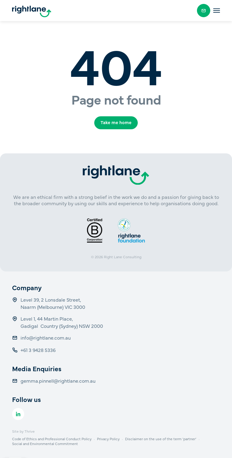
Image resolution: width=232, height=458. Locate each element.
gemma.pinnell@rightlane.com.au (58, 380)
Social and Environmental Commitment (45, 443)
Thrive (29, 431)
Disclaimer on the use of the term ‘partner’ (160, 438)
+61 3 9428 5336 (39, 350)
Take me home (116, 122)
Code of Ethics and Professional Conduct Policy (52, 438)
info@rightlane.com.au (46, 337)
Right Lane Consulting (122, 256)
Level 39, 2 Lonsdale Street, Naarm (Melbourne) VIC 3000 (53, 303)
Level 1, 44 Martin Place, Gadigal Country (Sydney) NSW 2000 (62, 322)
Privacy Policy (108, 438)
